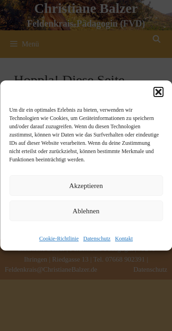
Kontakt (124, 238)
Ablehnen (85, 211)
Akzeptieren (86, 185)
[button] (158, 92)
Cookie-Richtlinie (59, 238)
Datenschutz (97, 238)
